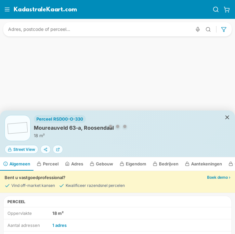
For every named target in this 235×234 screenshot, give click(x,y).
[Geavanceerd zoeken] (208, 29)
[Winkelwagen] (226, 9)
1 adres (59, 225)
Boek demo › (218, 177)
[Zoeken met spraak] (198, 29)
